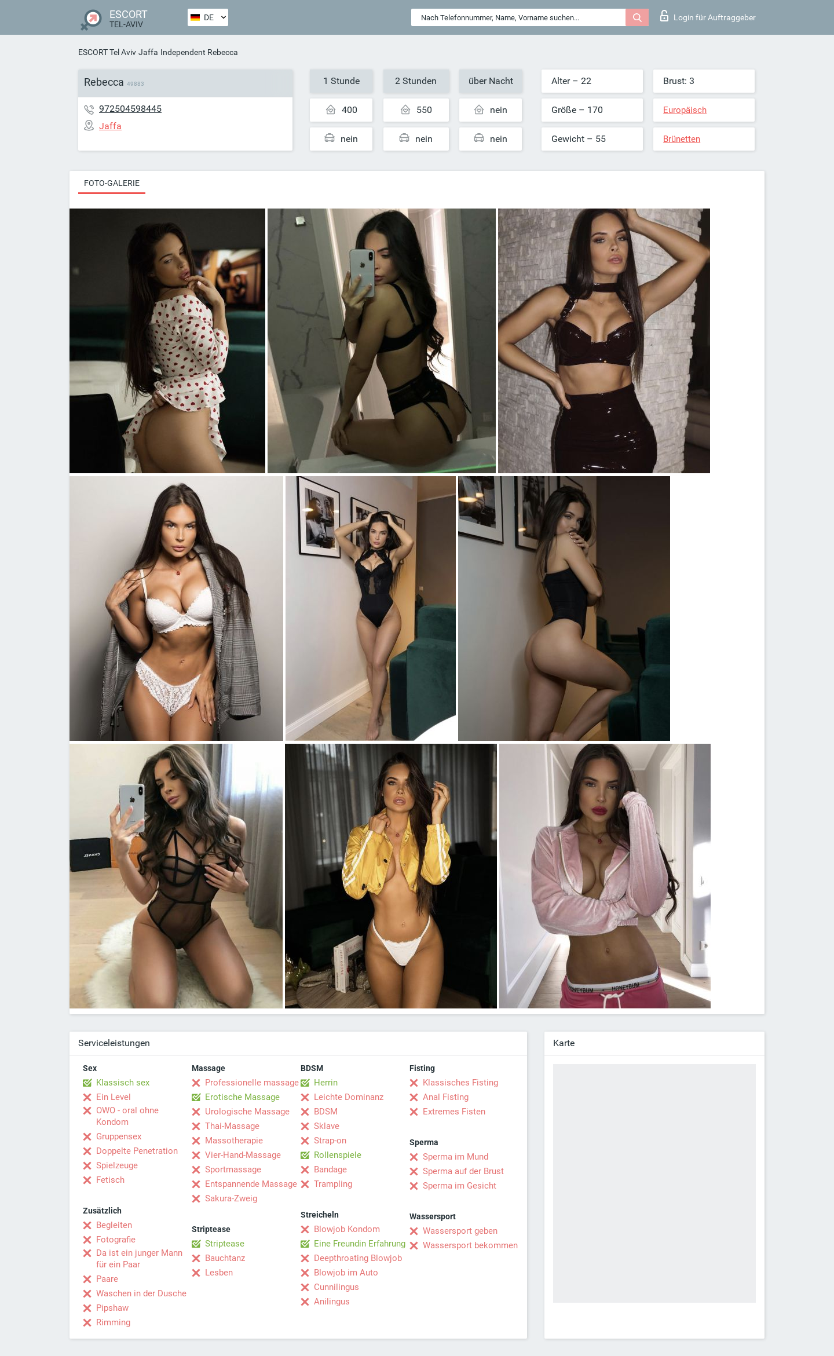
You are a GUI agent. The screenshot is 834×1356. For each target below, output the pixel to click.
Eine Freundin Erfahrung (359, 1243)
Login (708, 15)
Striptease (224, 1243)
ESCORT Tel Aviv (107, 52)
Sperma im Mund (455, 1157)
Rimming (113, 1322)
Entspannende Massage (251, 1184)
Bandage (330, 1169)
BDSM (326, 1111)
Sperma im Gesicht (459, 1185)
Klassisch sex (122, 1082)
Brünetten (681, 139)
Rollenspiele (337, 1155)
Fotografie (116, 1239)
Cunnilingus (336, 1287)
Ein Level (113, 1097)
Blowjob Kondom (347, 1229)
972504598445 (130, 108)
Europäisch (685, 110)
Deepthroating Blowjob (358, 1258)
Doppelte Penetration (137, 1151)
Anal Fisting (446, 1097)
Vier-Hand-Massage (243, 1155)
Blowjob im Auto (346, 1272)
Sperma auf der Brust (463, 1171)
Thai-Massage (232, 1126)
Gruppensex (118, 1136)
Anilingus (332, 1301)
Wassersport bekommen (470, 1245)
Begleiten (114, 1225)
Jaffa (148, 52)
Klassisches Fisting (460, 1082)
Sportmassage (233, 1169)
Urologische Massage (247, 1111)
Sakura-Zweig (231, 1198)
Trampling (333, 1184)
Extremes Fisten (454, 1111)
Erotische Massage (242, 1097)
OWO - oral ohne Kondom (127, 1116)
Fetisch (110, 1180)
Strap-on (330, 1140)
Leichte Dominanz (348, 1097)
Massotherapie (234, 1140)
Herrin (326, 1082)
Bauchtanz (225, 1258)
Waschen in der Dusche (141, 1293)
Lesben (219, 1272)
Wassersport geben (460, 1231)
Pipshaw (112, 1308)
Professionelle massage (252, 1082)
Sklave (326, 1126)
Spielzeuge (117, 1165)
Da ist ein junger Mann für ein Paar (139, 1259)
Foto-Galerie (112, 183)
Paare (107, 1279)
